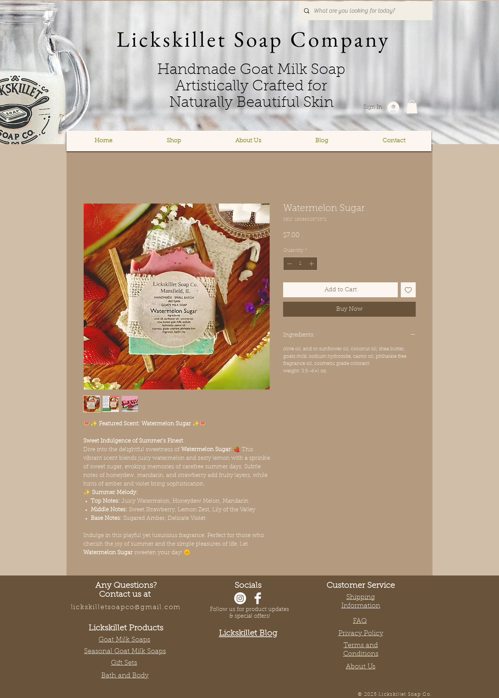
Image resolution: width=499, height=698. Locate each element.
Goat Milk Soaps (124, 640)
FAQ (360, 621)
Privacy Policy (360, 633)
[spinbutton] (300, 263)
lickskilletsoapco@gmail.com (126, 607)
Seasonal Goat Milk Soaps (125, 651)
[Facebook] (258, 598)
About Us (360, 667)
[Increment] (312, 263)
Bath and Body (125, 676)
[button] (173, 141)
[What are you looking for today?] (365, 10)
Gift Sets (124, 663)
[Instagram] (240, 598)
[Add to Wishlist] (408, 289)
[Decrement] (288, 263)
